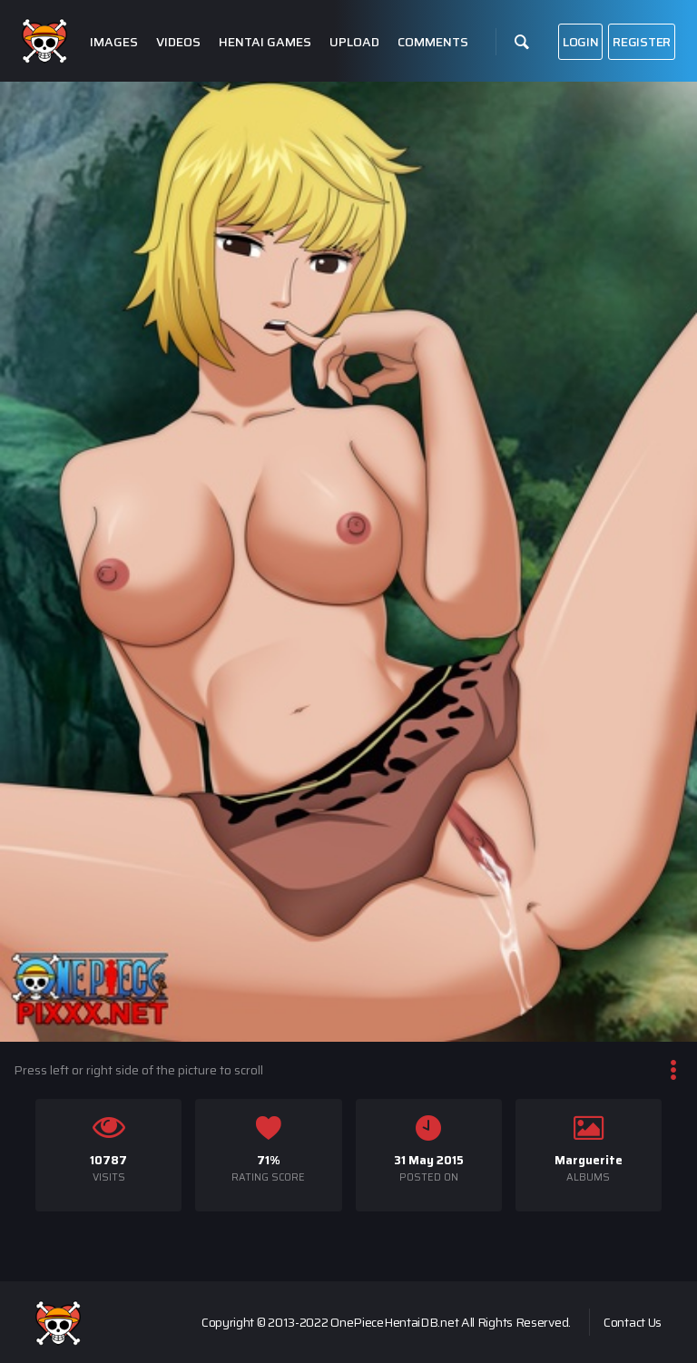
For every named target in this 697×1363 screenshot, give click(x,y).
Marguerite (589, 1160)
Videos (178, 42)
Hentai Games (265, 42)
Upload (354, 42)
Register (642, 42)
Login (581, 42)
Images (114, 42)
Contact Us (633, 1322)
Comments (433, 42)
